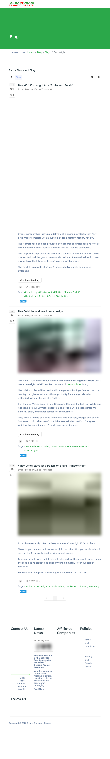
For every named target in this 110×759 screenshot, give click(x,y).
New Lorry (31, 292)
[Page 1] (55, 597)
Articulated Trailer (36, 296)
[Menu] (99, 4)
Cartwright (46, 292)
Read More (39, 689)
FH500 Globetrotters (78, 446)
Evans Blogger (26, 89)
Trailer (45, 446)
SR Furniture (74, 384)
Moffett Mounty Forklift (68, 292)
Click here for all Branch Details (22, 683)
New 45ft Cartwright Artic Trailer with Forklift (46, 85)
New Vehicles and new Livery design (40, 311)
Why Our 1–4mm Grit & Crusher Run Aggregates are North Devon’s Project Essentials (43, 661)
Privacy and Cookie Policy (88, 661)
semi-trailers (57, 586)
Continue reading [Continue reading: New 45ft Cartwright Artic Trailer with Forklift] (29, 280)
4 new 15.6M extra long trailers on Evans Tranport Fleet (51, 465)
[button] (92, 77)
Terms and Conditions (90, 643)
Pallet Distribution (58, 296)
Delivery (94, 586)
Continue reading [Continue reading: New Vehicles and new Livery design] (29, 434)
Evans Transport (43, 89)
